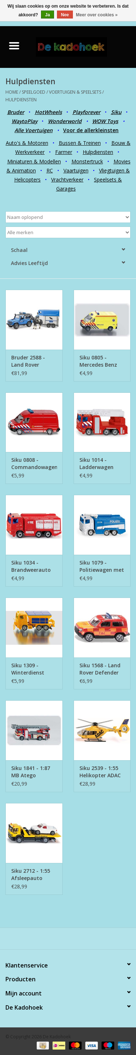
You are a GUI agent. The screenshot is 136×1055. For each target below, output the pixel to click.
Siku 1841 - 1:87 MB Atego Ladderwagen (30, 772)
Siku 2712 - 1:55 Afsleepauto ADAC (30, 874)
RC (49, 170)
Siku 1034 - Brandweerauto (31, 566)
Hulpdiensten (21, 100)
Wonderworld (65, 121)
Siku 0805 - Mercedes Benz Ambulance (98, 361)
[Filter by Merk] (68, 232)
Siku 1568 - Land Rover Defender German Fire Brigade (99, 669)
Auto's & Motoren (27, 142)
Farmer (63, 151)
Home (11, 92)
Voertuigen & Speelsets (75, 92)
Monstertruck (87, 161)
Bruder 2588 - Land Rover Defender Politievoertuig (30, 361)
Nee (65, 14)
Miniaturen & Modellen (34, 161)
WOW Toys (105, 121)
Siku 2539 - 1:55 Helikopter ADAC (100, 772)
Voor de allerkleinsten (91, 130)
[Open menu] (14, 45)
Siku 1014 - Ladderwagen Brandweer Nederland (96, 463)
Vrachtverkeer (67, 179)
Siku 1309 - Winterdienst (27, 669)
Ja (47, 14)
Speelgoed (33, 92)
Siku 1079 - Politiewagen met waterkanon (101, 566)
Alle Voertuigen (34, 130)
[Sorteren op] (68, 217)
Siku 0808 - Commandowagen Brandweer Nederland (34, 463)
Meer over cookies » (97, 14)
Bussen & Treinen (80, 142)
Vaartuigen (75, 170)
